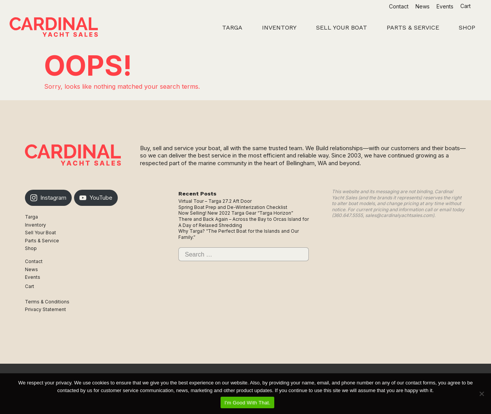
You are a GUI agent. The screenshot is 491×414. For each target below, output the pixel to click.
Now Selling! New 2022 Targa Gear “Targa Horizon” (235, 213)
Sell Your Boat (40, 232)
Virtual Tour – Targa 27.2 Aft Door (215, 201)
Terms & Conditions (47, 302)
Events (445, 6)
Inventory (35, 225)
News (422, 6)
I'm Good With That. (247, 403)
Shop (31, 248)
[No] (481, 393)
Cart (466, 6)
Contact (399, 6)
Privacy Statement (45, 309)
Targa (31, 217)
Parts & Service (42, 240)
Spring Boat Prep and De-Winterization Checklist (232, 207)
